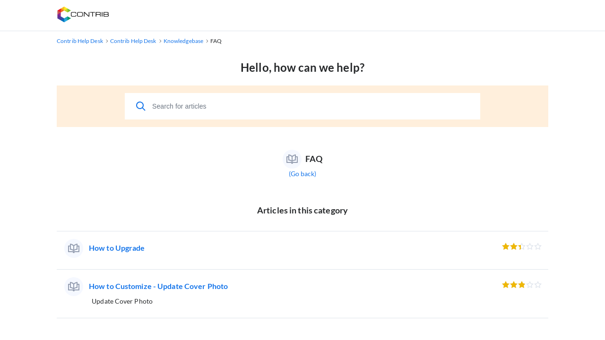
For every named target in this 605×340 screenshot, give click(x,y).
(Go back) (303, 174)
